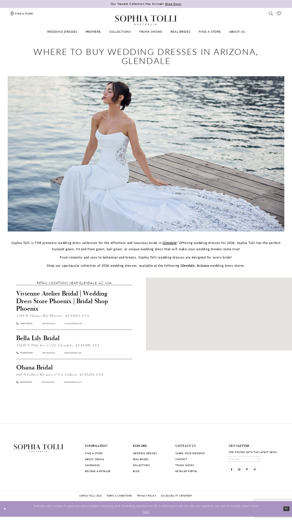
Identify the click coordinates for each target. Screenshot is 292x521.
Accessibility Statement (176, 500)
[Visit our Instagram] (244, 474)
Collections (141, 465)
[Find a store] (21, 13)
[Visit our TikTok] (266, 474)
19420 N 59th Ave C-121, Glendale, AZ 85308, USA (57, 346)
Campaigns (92, 465)
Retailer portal (186, 471)
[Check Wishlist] (279, 13)
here (146, 516)
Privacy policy (146, 500)
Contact (181, 459)
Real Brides (141, 459)
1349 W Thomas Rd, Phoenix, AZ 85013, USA (52, 315)
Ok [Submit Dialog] (285, 513)
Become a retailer (98, 471)
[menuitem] (62, 32)
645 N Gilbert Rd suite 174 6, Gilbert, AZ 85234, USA (59, 378)
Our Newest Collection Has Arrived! (146, 4)
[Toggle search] (271, 13)
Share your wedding (190, 453)
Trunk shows (184, 465)
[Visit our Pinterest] (255, 474)
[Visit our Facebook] (233, 474)
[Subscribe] (274, 460)
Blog (136, 471)
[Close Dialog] (6, 513)
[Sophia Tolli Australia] (146, 20)
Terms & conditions (119, 500)
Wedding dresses (145, 453)
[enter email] (254, 460)
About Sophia (94, 459)
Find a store (94, 453)
